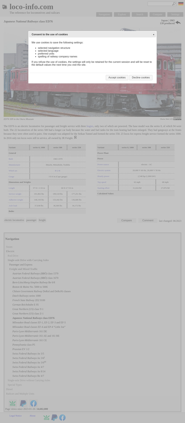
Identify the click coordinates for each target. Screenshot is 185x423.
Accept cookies (117, 77)
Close (153, 34)
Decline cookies (141, 77)
